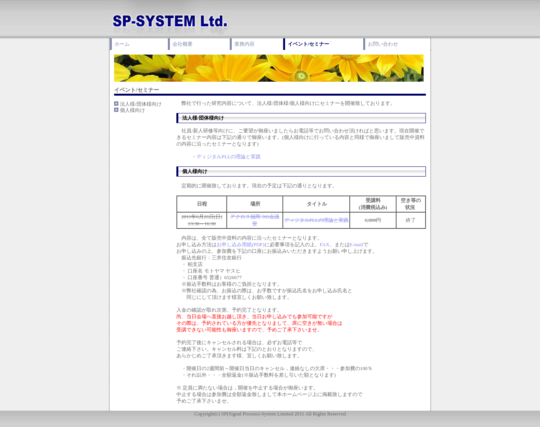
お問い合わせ (383, 44)
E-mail (356, 244)
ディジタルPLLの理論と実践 (229, 156)
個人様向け (132, 110)
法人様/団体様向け (141, 104)
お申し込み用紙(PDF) (240, 244)
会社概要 (183, 44)
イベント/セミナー (309, 44)
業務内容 (244, 44)
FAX (325, 244)
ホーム (122, 44)
